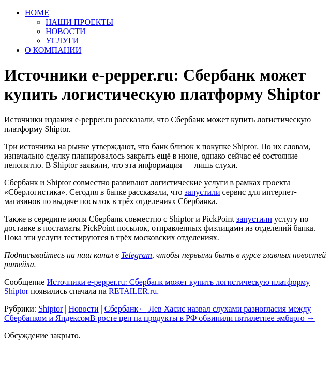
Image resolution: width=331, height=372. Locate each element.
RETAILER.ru (133, 291)
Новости (84, 308)
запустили (254, 218)
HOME (37, 12)
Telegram (136, 255)
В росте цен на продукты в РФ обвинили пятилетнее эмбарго (202, 318)
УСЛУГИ (62, 40)
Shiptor (50, 308)
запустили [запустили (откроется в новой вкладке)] (202, 192)
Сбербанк (121, 308)
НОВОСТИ (66, 31)
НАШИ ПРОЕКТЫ (79, 22)
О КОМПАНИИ (53, 49)
